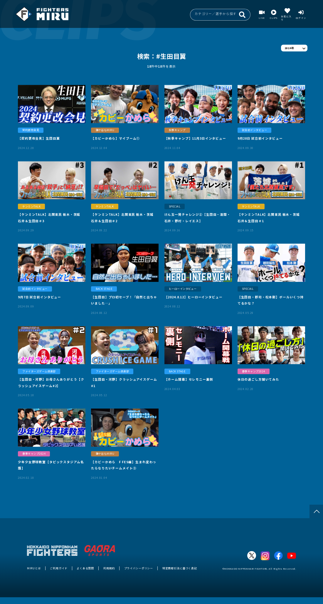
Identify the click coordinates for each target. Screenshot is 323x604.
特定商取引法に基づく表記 (179, 568)
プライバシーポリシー (138, 568)
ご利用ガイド (58, 568)
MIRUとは (34, 568)
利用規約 (109, 568)
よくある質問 (85, 568)
